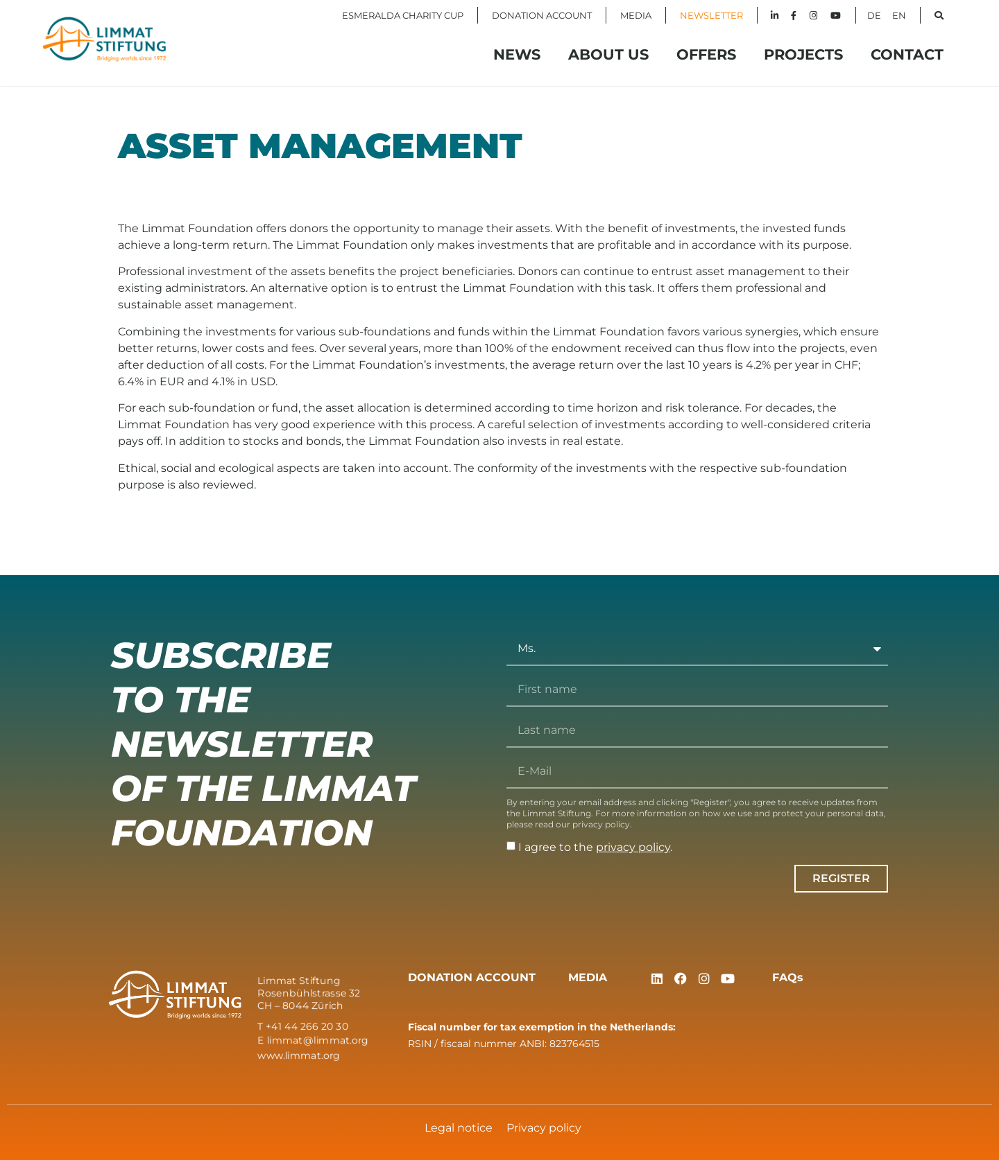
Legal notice (459, 1127)
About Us (608, 54)
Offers (706, 54)
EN (899, 15)
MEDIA (635, 15)
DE (874, 15)
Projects (803, 54)
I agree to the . (595, 847)
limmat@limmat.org (318, 1040)
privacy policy (633, 847)
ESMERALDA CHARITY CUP (402, 15)
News (516, 54)
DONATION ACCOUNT (542, 15)
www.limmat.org (298, 1055)
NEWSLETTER (711, 15)
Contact (907, 54)
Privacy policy (543, 1127)
